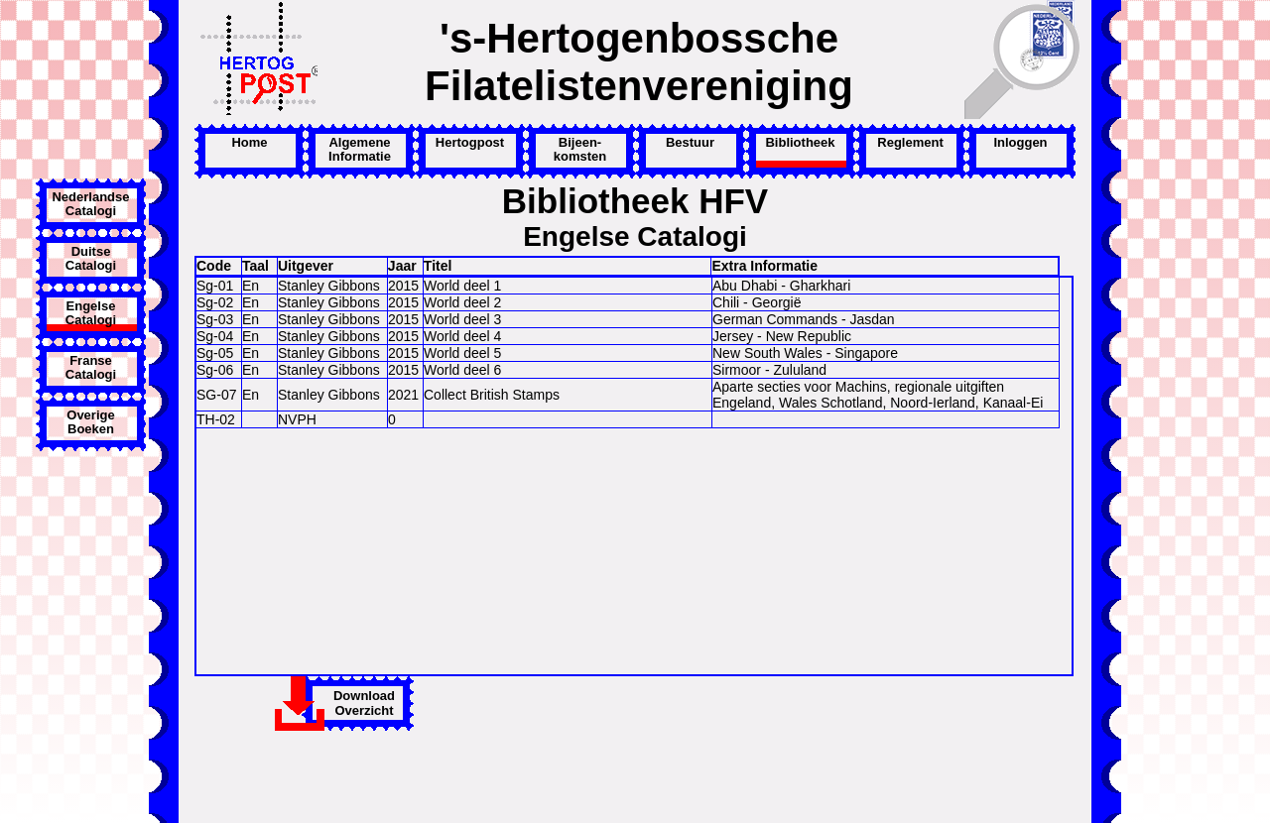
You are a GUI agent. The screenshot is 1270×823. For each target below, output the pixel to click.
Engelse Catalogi (90, 313)
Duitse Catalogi (90, 259)
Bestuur (690, 143)
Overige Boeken (90, 422)
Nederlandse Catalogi (90, 204)
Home (249, 143)
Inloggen (1020, 143)
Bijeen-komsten (580, 150)
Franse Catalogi (90, 368)
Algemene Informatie (359, 150)
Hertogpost (470, 143)
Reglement (910, 143)
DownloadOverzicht (364, 703)
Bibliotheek (799, 143)
